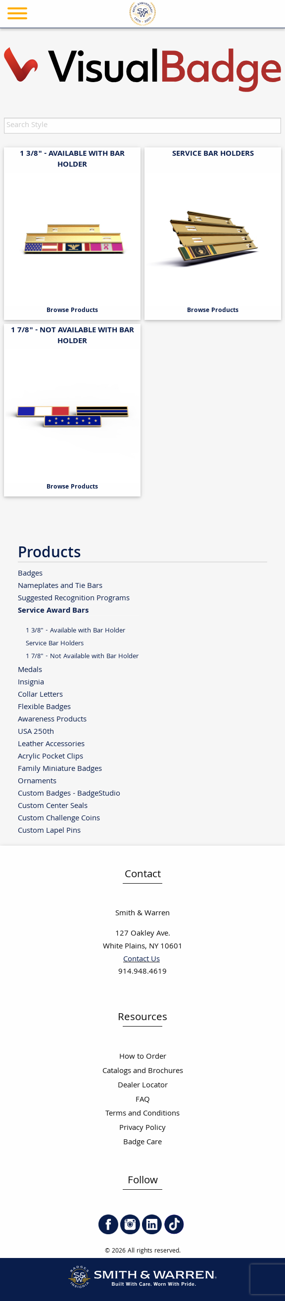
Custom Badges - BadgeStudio (69, 793)
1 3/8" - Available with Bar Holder (75, 631)
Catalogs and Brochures (142, 1071)
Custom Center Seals (53, 806)
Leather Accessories (51, 744)
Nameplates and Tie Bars (60, 586)
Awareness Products (52, 719)
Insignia (31, 682)
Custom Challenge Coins (59, 818)
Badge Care (142, 1142)
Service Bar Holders (55, 643)
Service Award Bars (53, 610)
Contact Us (141, 959)
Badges (30, 573)
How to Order (142, 1057)
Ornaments (37, 781)
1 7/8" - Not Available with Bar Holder (82, 656)
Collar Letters (40, 694)
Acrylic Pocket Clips (50, 756)
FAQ (143, 1100)
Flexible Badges (44, 707)
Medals (30, 670)
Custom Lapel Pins (49, 830)
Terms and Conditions (142, 1114)
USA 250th (36, 731)
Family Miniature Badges (60, 768)
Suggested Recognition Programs (74, 598)
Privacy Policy (142, 1128)
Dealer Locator (143, 1085)
